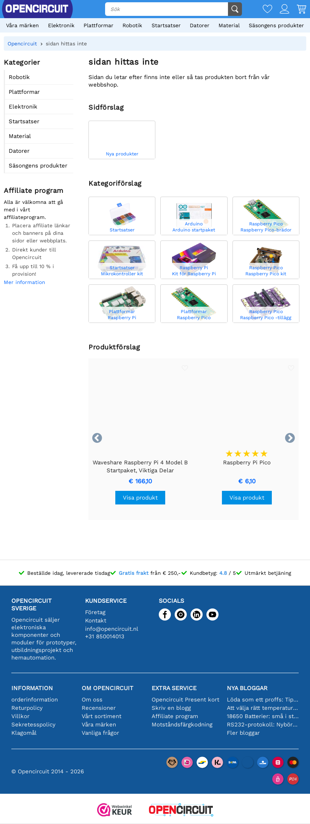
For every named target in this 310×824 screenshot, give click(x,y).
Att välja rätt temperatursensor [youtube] (263, 708)
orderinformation (34, 699)
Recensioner (99, 708)
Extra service (174, 688)
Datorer (199, 25)
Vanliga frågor (100, 732)
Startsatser (166, 25)
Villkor (20, 716)
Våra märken (22, 25)
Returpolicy (27, 708)
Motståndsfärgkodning (182, 724)
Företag (95, 612)
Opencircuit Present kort (185, 699)
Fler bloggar (243, 732)
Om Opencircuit (107, 688)
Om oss (92, 699)
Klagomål (24, 732)
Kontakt (95, 620)
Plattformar (98, 25)
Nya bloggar (247, 688)
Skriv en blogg (171, 708)
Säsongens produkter (276, 25)
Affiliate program (175, 716)
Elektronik (61, 25)
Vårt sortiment (101, 716)
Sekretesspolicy (33, 724)
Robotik (132, 25)
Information (32, 688)
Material (229, 25)
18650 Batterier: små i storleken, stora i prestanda (263, 716)
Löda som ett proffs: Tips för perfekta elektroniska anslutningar (263, 699)
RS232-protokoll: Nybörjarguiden (263, 724)
